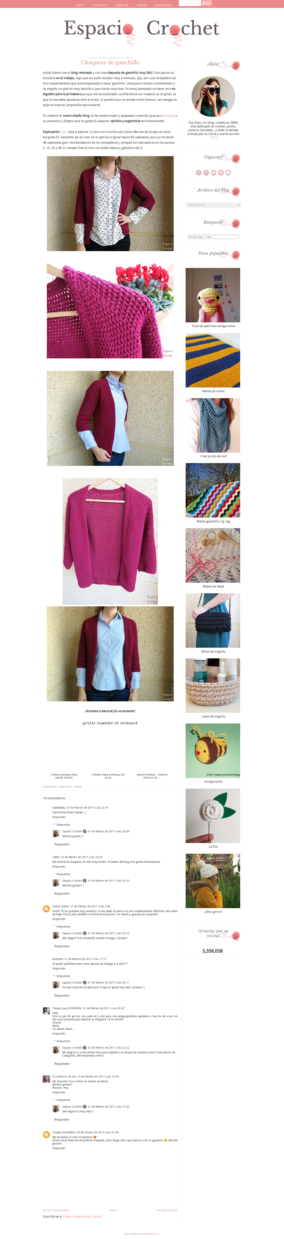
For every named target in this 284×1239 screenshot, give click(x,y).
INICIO (80, 5)
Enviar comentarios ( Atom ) (82, 1216)
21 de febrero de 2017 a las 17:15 (85, 959)
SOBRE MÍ (122, 5)
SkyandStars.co (150, 1234)
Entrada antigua (167, 1210)
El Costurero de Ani (64, 1076)
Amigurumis (213, 781)
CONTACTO (100, 5)
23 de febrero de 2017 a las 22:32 (108, 1047)
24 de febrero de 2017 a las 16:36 (98, 1076)
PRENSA (142, 5)
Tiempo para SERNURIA (67, 1008)
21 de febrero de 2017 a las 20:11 (108, 982)
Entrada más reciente (56, 1210)
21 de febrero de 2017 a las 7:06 (90, 906)
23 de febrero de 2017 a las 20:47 (104, 1008)
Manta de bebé (213, 586)
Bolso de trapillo (213, 651)
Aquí (64, 132)
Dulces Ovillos (60, 906)
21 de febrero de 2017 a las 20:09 (108, 831)
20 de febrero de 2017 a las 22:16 (87, 807)
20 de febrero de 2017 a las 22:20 (81, 857)
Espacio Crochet (72, 831)
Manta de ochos (213, 391)
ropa (78, 787)
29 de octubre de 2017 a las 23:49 (98, 1132)
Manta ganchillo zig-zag (213, 521)
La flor (213, 847)
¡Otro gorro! (213, 912)
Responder (58, 817)
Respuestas (63, 824)
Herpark (169, 116)
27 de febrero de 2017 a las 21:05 (108, 1106)
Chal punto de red (213, 456)
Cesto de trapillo (213, 716)
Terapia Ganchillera (63, 1132)
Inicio (113, 1210)
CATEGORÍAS (164, 5)
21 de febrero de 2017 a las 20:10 (108, 880)
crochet (66, 787)
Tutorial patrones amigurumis (213, 326)
